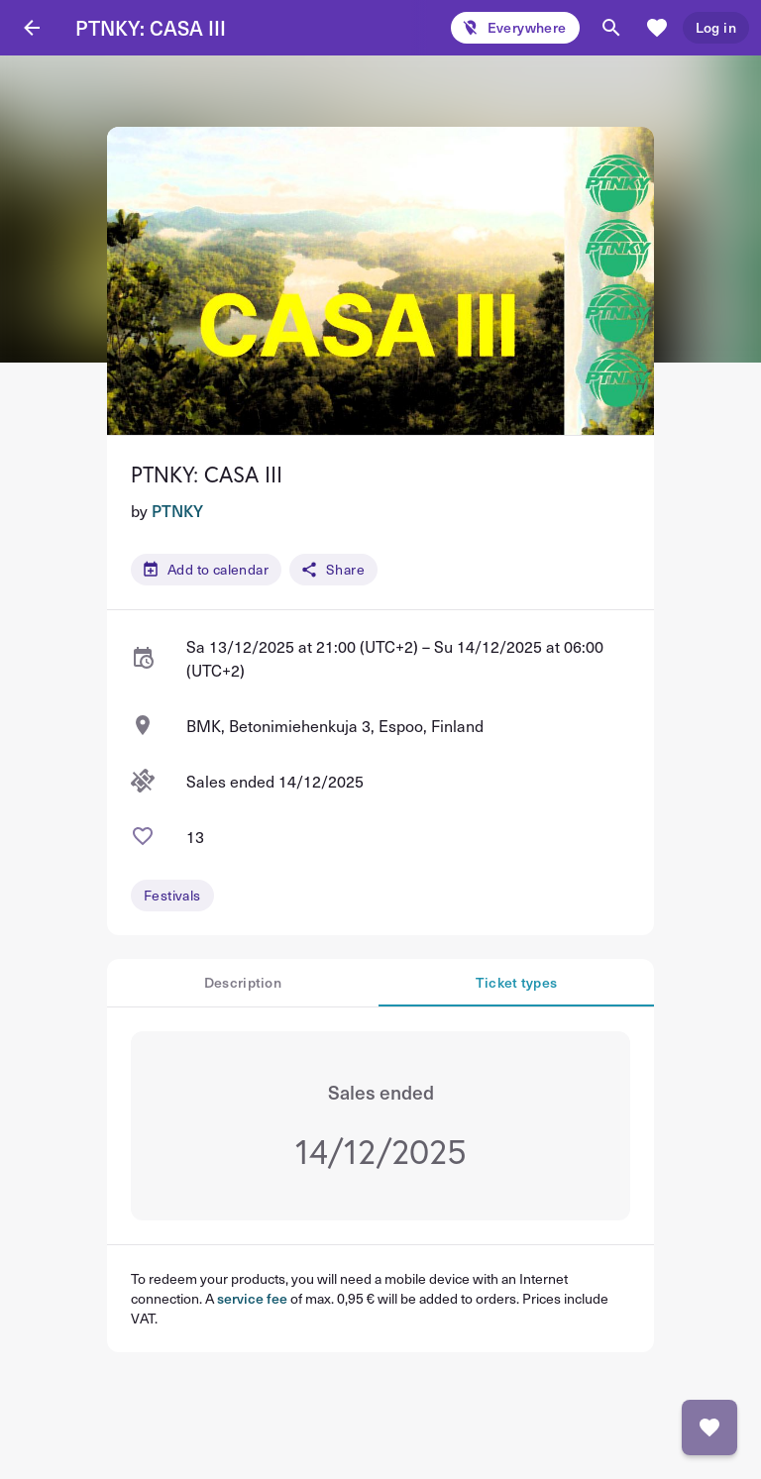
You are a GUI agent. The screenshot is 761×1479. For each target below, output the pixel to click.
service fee (252, 1298)
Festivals (172, 895)
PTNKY (177, 510)
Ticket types (517, 982)
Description (242, 982)
